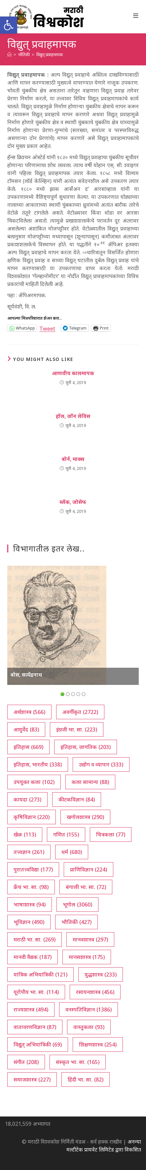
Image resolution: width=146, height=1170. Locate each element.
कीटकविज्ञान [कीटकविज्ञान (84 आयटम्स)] (76, 799)
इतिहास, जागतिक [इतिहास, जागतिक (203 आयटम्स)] (85, 747)
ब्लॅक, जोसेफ (72, 502)
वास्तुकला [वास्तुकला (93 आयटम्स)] (88, 1027)
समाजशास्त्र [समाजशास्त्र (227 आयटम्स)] (32, 1079)
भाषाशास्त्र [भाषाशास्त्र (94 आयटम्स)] (30, 904)
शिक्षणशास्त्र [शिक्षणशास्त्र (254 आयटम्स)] (98, 1044)
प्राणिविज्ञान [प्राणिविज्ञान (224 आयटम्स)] (88, 869)
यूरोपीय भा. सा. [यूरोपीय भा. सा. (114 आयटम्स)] (36, 992)
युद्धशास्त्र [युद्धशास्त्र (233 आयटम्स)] (101, 974)
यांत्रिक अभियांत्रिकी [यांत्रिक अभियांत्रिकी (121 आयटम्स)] (40, 974)
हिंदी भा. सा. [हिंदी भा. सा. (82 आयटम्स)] (85, 1079)
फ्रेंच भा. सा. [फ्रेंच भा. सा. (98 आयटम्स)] (31, 887)
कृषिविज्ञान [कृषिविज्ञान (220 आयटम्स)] (32, 817)
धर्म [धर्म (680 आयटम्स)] (71, 852)
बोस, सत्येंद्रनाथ (26, 674)
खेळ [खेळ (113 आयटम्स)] (25, 834)
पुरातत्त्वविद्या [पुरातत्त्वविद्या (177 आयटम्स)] (33, 869)
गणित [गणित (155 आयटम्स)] (66, 834)
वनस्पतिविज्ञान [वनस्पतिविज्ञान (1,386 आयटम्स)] (88, 1009)
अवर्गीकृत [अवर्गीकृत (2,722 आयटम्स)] (80, 712)
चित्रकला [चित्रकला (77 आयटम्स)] (110, 834)
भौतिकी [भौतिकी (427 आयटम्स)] (76, 922)
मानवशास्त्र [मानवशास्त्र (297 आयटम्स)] (90, 939)
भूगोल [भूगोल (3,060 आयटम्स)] (77, 904)
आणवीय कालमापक (73, 373)
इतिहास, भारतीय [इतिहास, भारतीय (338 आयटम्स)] (38, 764)
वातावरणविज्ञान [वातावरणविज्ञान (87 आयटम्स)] (35, 1027)
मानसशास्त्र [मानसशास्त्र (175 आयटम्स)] (87, 957)
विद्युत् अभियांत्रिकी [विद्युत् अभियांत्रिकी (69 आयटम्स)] (38, 1044)
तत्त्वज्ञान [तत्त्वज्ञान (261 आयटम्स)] (29, 852)
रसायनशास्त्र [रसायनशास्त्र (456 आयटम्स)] (95, 992)
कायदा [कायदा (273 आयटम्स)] (27, 799)
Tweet (47, 328)
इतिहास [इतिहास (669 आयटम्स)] (28, 747)
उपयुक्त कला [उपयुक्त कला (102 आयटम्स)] (34, 782)
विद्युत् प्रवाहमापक (49, 54)
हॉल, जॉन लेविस (73, 416)
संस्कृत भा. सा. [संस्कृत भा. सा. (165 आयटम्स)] (77, 1062)
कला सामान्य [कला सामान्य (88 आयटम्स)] (90, 782)
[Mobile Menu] (136, 15)
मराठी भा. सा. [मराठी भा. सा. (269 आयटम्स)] (34, 939)
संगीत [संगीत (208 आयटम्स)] (26, 1062)
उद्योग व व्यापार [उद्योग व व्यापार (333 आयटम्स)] (101, 764)
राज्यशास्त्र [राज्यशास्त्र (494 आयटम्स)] (31, 1009)
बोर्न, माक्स (73, 459)
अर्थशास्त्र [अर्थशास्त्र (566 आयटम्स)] (29, 712)
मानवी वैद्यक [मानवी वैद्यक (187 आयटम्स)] (33, 957)
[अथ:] (9, 54)
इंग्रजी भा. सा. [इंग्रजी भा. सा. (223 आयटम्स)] (76, 729)
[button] (8, 25)
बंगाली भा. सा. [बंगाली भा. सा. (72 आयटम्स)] (86, 887)
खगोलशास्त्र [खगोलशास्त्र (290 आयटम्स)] (85, 817)
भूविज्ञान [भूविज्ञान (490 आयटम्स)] (29, 922)
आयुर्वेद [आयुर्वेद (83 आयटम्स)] (26, 729)
